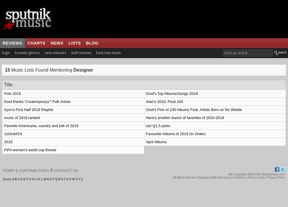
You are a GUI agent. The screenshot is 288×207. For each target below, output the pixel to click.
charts (37, 43)
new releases (55, 52)
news (57, 43)
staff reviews (81, 52)
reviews (12, 43)
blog (92, 43)
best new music (108, 52)
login (6, 52)
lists (75, 43)
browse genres (27, 52)
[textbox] (248, 53)
